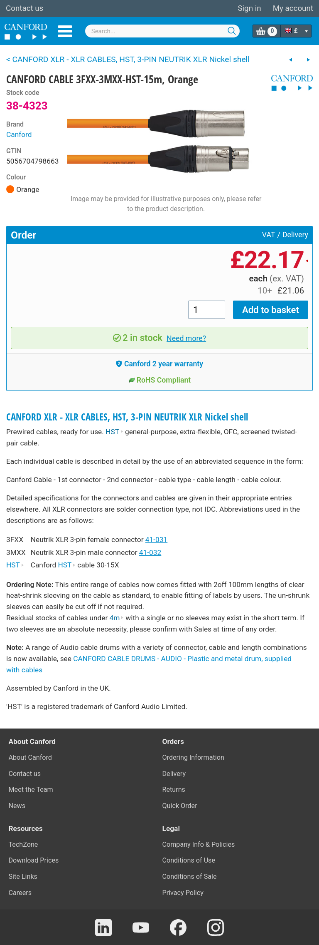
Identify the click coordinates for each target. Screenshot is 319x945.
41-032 (150, 552)
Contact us (24, 8)
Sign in (249, 8)
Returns (173, 789)
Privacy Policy (183, 893)
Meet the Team (31, 789)
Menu (65, 31)
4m (117, 618)
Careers (20, 893)
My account (293, 8)
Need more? (186, 338)
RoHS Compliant (159, 380)
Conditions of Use (189, 860)
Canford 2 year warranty (159, 364)
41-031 (156, 539)
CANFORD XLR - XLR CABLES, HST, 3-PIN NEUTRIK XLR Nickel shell (127, 416)
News (17, 806)
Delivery (295, 235)
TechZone (23, 844)
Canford (19, 134)
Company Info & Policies (198, 844)
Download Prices (34, 860)
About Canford (30, 757)
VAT (268, 235)
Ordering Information (193, 757)
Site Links (23, 876)
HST (114, 432)
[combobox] (162, 31)
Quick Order (179, 806)
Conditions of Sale (189, 876)
